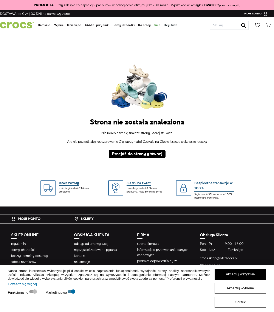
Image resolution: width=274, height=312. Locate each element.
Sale (157, 25)
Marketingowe (56, 292)
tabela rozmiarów (23, 262)
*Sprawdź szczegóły (228, 5)
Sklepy (84, 219)
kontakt (79, 256)
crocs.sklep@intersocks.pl (219, 258)
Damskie (44, 25)
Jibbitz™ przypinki (97, 25)
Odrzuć (240, 302)
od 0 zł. (14, 14)
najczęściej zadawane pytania (95, 250)
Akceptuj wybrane (240, 288)
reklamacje (82, 262)
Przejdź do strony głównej (137, 154)
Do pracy (144, 25)
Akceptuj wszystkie (240, 274)
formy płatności (22, 250)
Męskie (59, 25)
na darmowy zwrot (50, 14)
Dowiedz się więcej (22, 284)
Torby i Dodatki (124, 25)
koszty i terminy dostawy (29, 256)
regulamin (18, 244)
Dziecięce (74, 25)
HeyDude (170, 25)
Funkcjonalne (18, 292)
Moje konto (25, 219)
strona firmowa (148, 244)
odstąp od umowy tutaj (91, 244)
